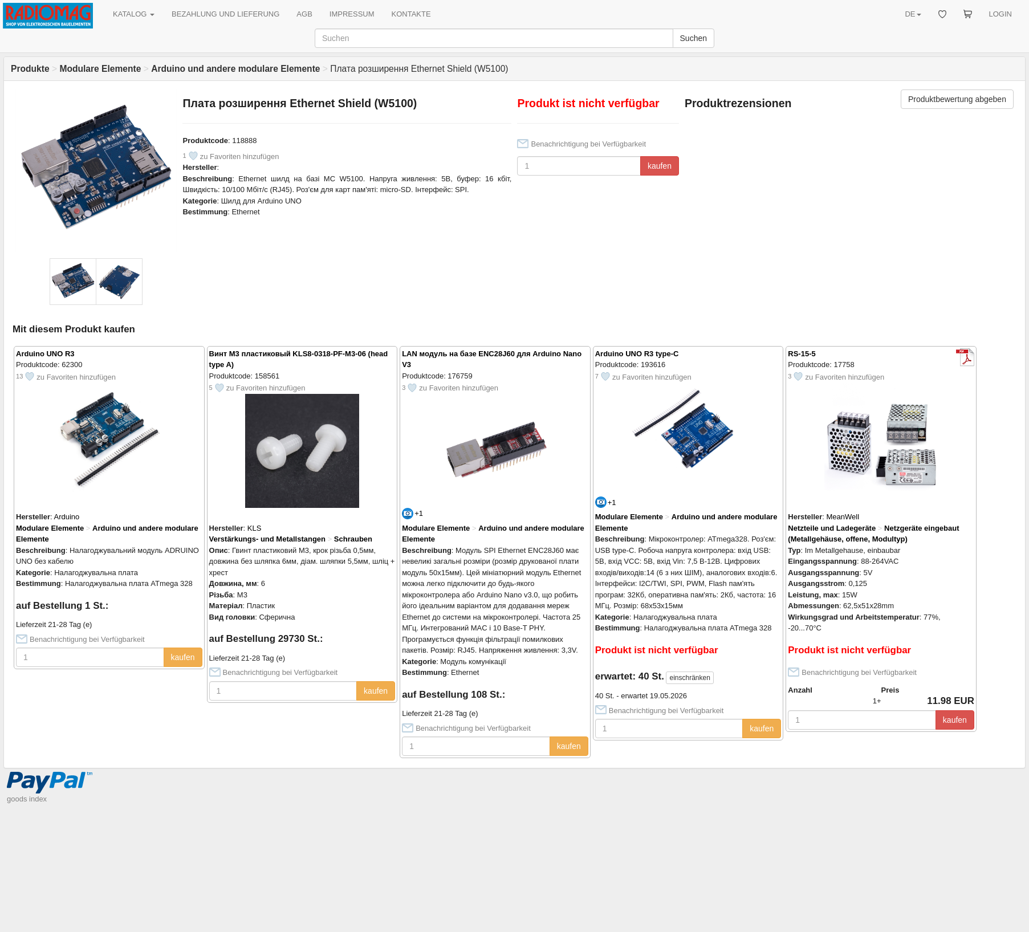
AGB (304, 14)
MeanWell (843, 516)
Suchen (693, 38)
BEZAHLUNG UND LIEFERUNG (225, 14)
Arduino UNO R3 (45, 353)
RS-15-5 (801, 353)
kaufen (660, 165)
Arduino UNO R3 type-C (637, 353)
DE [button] (913, 14)
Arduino (67, 516)
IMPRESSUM (352, 14)
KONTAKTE (411, 14)
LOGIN (1000, 14)
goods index (27, 799)
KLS (254, 528)
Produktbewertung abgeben (957, 99)
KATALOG (133, 14)
